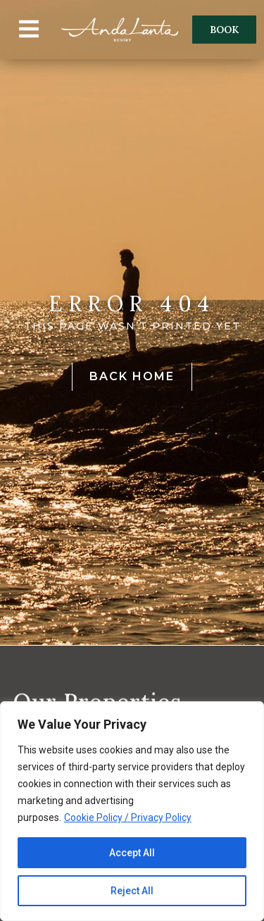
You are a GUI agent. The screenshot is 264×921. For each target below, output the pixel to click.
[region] (132, 811)
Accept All (132, 852)
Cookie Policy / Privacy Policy (127, 817)
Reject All (132, 890)
